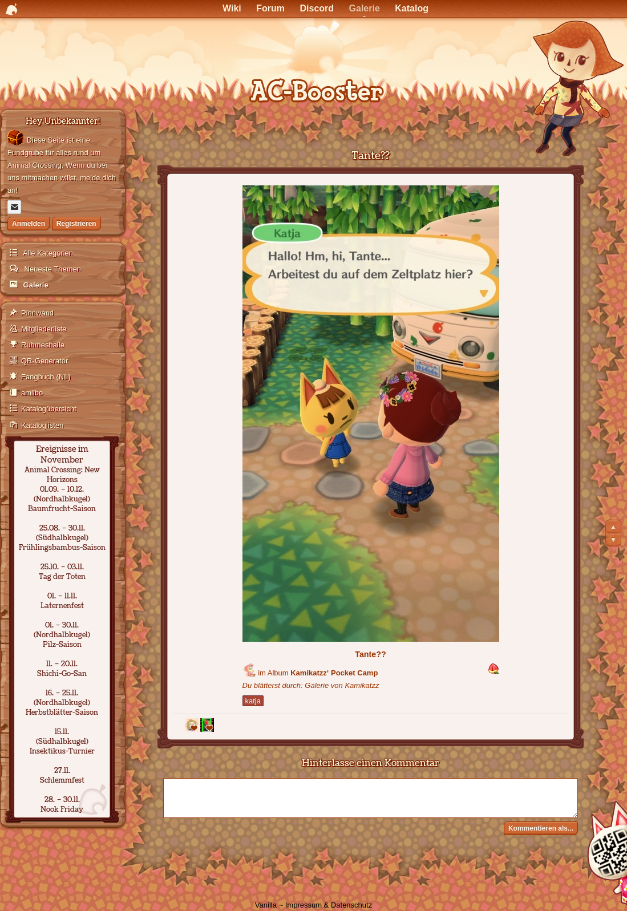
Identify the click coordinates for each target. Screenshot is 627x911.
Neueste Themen (51, 269)
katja (253, 701)
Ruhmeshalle (42, 345)
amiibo (32, 392)
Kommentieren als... (540, 828)
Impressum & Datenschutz (328, 905)
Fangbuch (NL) (46, 377)
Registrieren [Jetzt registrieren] (76, 224)
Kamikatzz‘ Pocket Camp (334, 673)
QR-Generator (44, 361)
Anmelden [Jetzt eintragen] (28, 224)
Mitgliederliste (43, 329)
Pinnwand (37, 313)
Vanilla (266, 905)
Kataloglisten (42, 425)
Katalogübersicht (48, 408)
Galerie (34, 285)
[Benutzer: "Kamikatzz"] (249, 670)
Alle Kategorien (47, 253)
